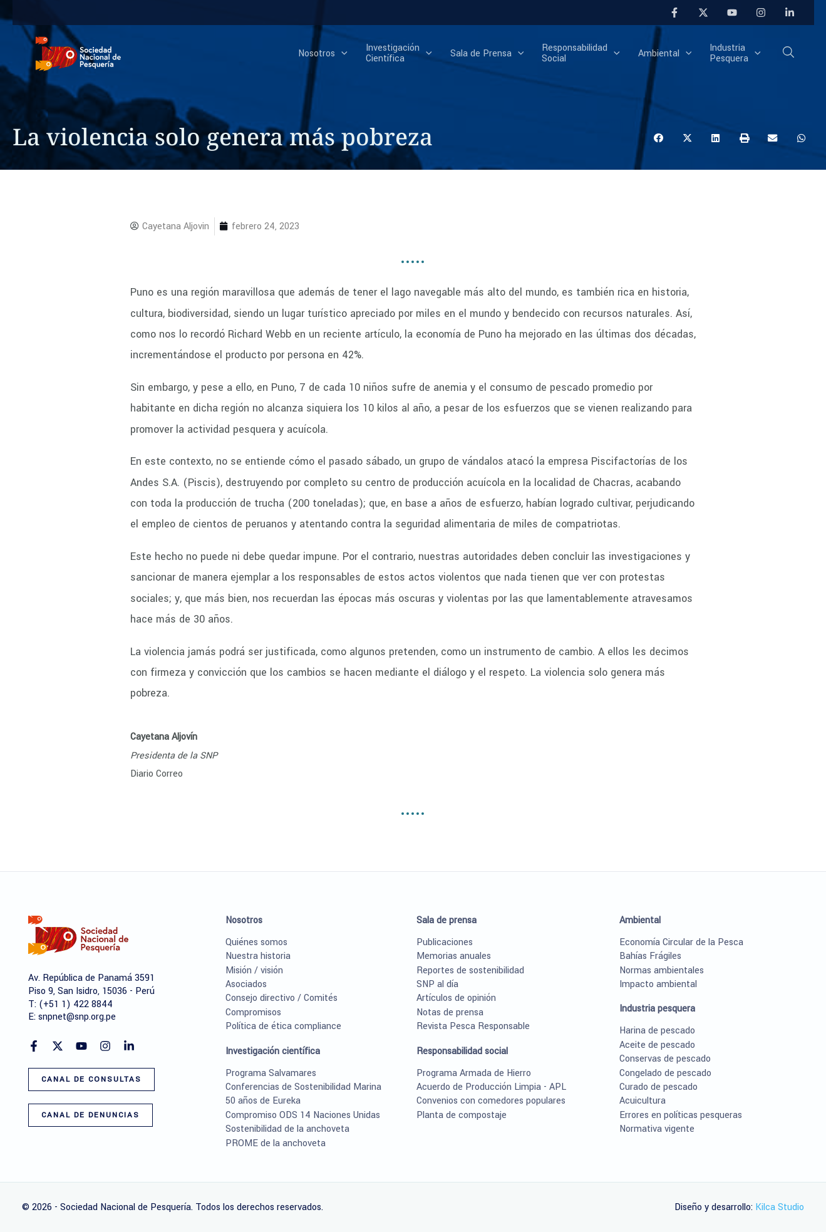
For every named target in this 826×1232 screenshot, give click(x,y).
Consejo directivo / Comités (281, 998)
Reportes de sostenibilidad (470, 970)
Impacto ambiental (658, 984)
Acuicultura (642, 1100)
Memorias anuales (453, 956)
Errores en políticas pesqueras (680, 1115)
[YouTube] (732, 12)
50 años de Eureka (263, 1100)
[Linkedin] (789, 12)
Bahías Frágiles (650, 956)
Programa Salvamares (270, 1073)
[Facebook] (674, 12)
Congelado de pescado (665, 1073)
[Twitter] (703, 12)
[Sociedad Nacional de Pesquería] (78, 53)
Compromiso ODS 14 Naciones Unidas (302, 1115)
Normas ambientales (661, 970)
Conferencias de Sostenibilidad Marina (303, 1087)
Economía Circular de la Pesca (681, 942)
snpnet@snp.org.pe (77, 1016)
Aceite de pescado (657, 1045)
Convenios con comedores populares (490, 1100)
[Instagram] (761, 12)
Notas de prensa (449, 1012)
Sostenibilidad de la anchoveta (287, 1129)
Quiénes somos (256, 942)
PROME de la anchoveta (275, 1143)
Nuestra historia (258, 956)
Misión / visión (254, 970)
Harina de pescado (657, 1030)
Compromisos (253, 1012)
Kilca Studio (779, 1207)
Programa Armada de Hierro (473, 1073)
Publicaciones (444, 942)
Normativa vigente (656, 1129)
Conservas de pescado (665, 1058)
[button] (345, 54)
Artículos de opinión (456, 998)
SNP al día (437, 984)
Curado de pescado (658, 1087)
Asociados (246, 984)
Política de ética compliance (283, 1026)
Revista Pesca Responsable (473, 1026)
